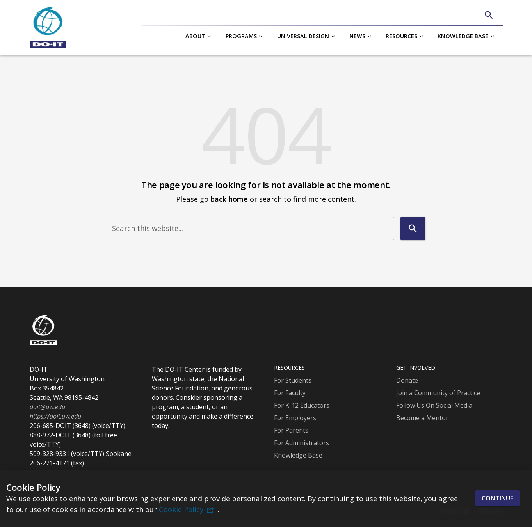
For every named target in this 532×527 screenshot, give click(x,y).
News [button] (357, 36)
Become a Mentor (422, 417)
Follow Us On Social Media (434, 405)
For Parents (291, 430)
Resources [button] (401, 36)
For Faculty (290, 393)
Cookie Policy (181, 509)
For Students (292, 380)
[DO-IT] (48, 27)
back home (229, 199)
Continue (497, 498)
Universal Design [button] (303, 36)
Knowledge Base (298, 455)
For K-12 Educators (301, 405)
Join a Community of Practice (438, 393)
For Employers (295, 417)
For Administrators (301, 442)
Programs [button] (241, 36)
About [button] (195, 36)
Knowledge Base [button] (463, 36)
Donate (407, 380)
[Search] (489, 15)
